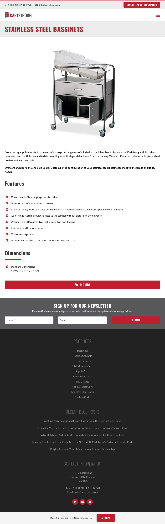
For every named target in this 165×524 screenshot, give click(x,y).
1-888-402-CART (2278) (87, 487)
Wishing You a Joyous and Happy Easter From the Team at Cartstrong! (82, 420)
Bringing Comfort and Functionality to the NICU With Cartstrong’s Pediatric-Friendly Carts (82, 441)
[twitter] (75, 502)
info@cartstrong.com (86, 492)
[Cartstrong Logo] (18, 13)
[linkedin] (82, 502)
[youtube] (90, 502)
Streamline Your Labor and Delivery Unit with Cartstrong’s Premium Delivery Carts (82, 427)
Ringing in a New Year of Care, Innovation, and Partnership (82, 449)
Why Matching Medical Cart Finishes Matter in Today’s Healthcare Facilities (82, 434)
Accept (105, 518)
